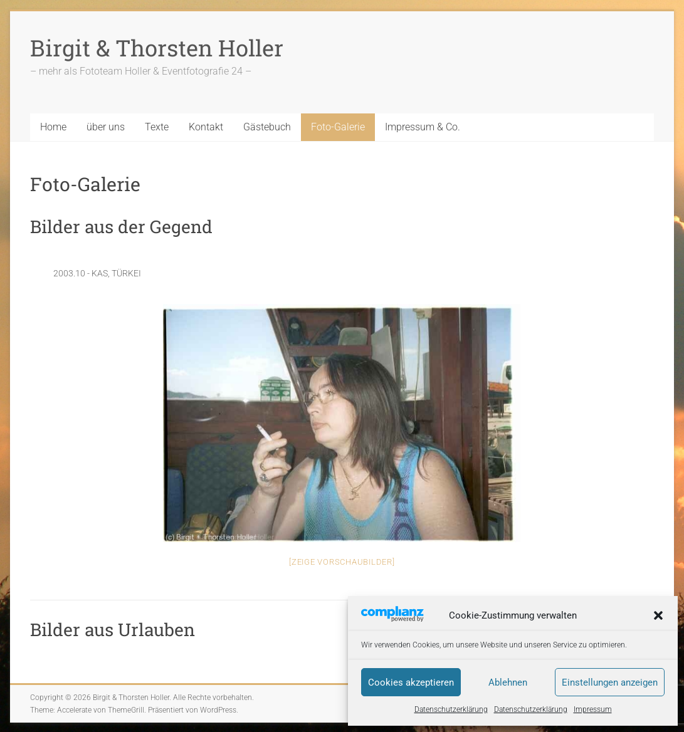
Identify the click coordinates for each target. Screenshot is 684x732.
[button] (658, 615)
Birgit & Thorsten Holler (156, 48)
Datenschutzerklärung (451, 709)
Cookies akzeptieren (411, 682)
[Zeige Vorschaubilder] (342, 562)
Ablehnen (507, 682)
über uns (106, 127)
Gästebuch (267, 127)
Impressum (593, 709)
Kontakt (206, 127)
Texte (157, 127)
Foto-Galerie (338, 127)
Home (53, 127)
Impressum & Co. (422, 127)
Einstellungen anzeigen (610, 682)
